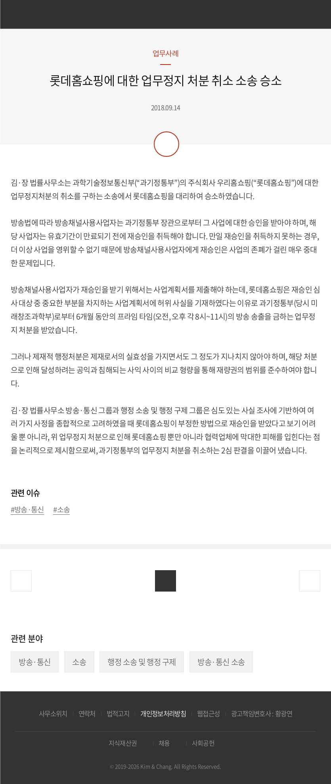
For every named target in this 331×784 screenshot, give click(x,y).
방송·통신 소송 (221, 662)
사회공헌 (203, 743)
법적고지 (118, 713)
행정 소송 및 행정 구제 (141, 662)
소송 (79, 662)
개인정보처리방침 (163, 713)
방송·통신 (35, 662)
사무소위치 (53, 713)
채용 (164, 743)
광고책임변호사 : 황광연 (262, 713)
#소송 (61, 510)
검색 (308, 15)
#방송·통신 (27, 510)
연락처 (87, 713)
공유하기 (166, 144)
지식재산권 (123, 743)
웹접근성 (208, 713)
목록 (165, 580)
